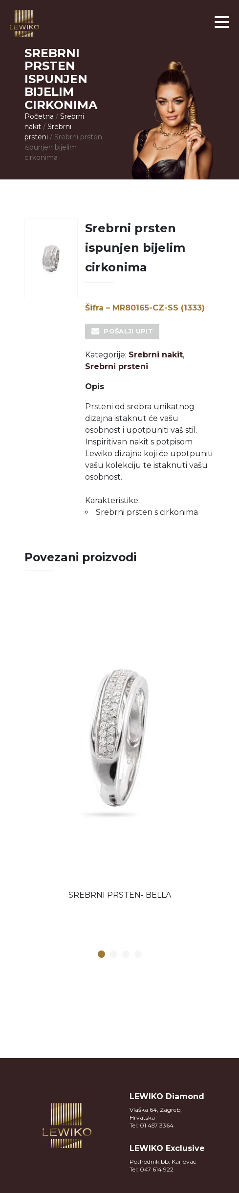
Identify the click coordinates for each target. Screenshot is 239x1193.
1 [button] (101, 954)
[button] (222, 22)
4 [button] (137, 954)
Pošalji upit (128, 331)
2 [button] (113, 954)
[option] (120, 747)
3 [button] (125, 954)
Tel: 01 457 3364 (152, 1125)
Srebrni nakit (156, 354)
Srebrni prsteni (116, 366)
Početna (39, 116)
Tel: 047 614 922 (152, 1169)
